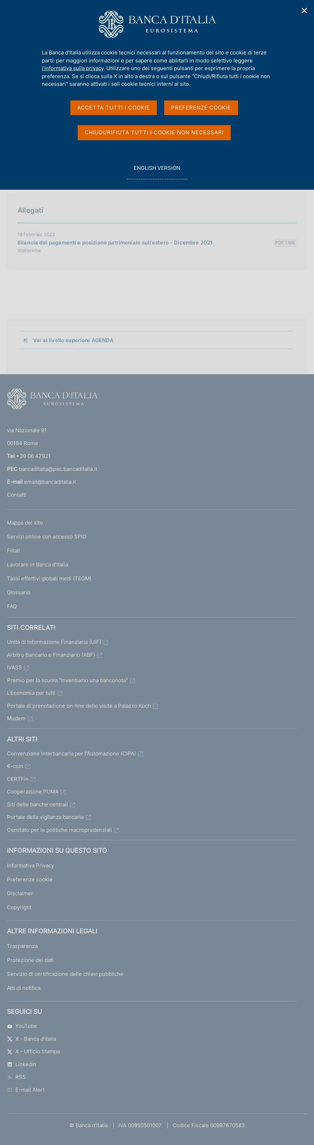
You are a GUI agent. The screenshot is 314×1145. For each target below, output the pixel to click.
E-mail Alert (26, 1089)
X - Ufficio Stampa (33, 1051)
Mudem (16, 718)
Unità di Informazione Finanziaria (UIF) (54, 642)
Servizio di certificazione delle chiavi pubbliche (65, 974)
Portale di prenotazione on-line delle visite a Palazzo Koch (79, 705)
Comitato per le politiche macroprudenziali (59, 830)
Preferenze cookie (30, 879)
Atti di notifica (23, 988)
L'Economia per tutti (31, 693)
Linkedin (21, 1064)
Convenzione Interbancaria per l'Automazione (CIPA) (71, 753)
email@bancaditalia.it (50, 482)
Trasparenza (22, 946)
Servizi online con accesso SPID (46, 536)
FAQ (12, 606)
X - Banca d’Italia (31, 1038)
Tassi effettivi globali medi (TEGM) (49, 578)
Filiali (13, 550)
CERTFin (18, 779)
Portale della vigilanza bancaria (45, 817)
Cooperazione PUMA (33, 791)
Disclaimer (20, 893)
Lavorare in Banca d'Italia (37, 564)
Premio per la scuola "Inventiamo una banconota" (67, 680)
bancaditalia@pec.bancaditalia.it (58, 469)
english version (156, 172)
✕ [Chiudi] (304, 10)
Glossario (18, 592)
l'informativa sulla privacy (73, 68)
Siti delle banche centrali (37, 804)
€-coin (15, 766)
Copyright (19, 907)
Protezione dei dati (30, 960)
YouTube (22, 1026)
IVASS (14, 667)
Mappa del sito (25, 522)
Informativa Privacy (30, 865)
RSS (16, 1077)
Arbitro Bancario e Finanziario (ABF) (51, 654)
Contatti (16, 494)
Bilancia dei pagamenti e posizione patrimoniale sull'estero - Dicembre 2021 (115, 242)
